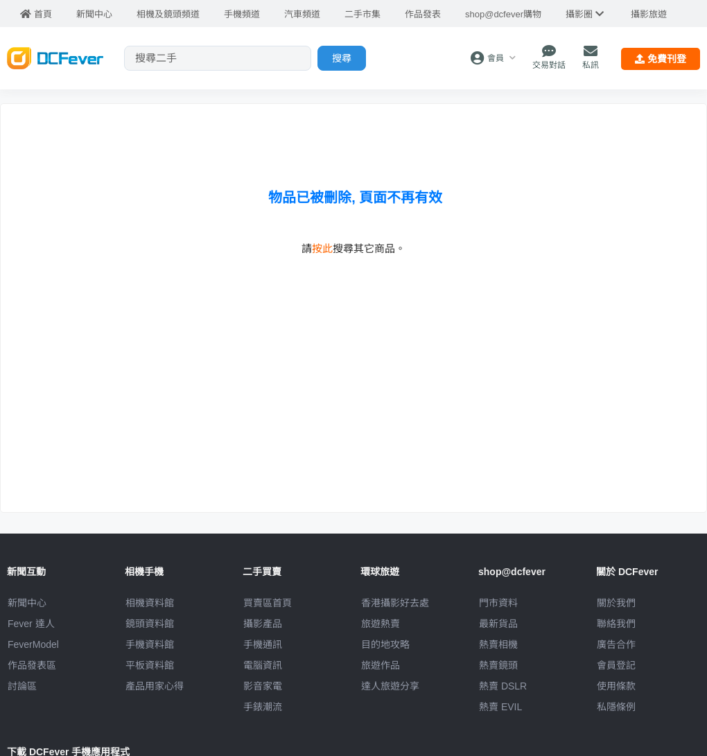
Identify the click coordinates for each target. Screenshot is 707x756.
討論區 (22, 686)
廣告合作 (616, 644)
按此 (322, 248)
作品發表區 (32, 665)
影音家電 (262, 686)
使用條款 (616, 686)
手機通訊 (262, 644)
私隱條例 (616, 706)
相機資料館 (149, 602)
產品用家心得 (154, 686)
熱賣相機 (498, 644)
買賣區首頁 (267, 602)
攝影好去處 (395, 602)
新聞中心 (27, 602)
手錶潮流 (262, 706)
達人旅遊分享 (390, 686)
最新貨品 (498, 623)
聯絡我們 (616, 623)
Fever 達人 (31, 623)
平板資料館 (149, 665)
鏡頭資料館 (149, 623)
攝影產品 (262, 623)
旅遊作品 (380, 665)
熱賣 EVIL (500, 706)
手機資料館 (149, 644)
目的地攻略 (385, 644)
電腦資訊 (262, 665)
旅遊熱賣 (380, 623)
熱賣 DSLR (503, 686)
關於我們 (616, 602)
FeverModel (33, 644)
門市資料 (498, 602)
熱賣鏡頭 (498, 665)
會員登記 (616, 665)
